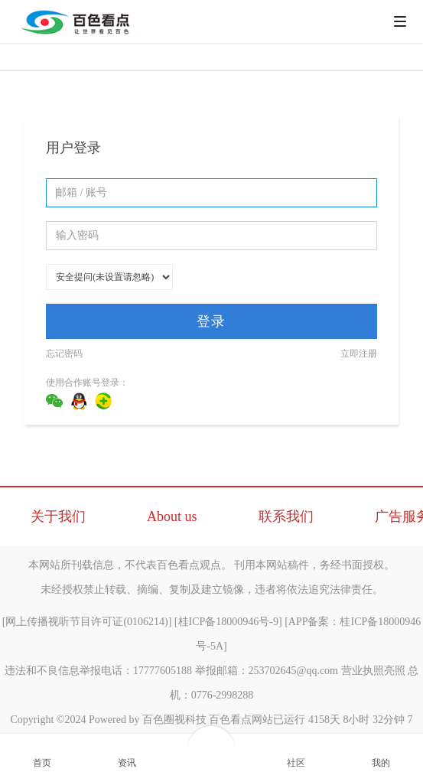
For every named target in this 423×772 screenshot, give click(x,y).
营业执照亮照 (373, 670)
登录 (211, 321)
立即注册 (358, 353)
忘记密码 (64, 353)
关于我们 (58, 516)
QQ (78, 401)
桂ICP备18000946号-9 (228, 621)
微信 (54, 401)
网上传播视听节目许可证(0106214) (86, 621)
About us (172, 516)
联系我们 (286, 516)
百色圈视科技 (174, 719)
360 (103, 401)
